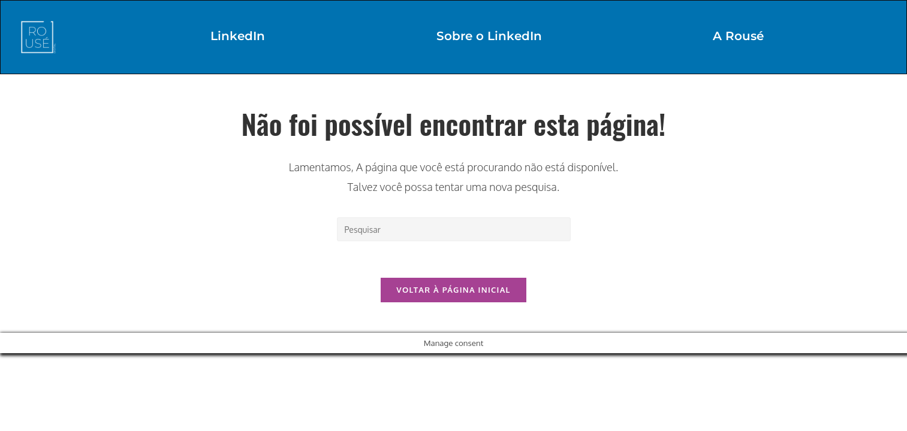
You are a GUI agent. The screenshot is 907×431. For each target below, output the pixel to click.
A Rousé (738, 36)
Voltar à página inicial (453, 290)
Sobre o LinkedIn (489, 36)
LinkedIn (237, 36)
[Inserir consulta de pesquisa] (454, 229)
